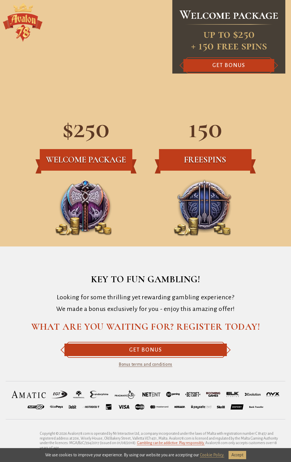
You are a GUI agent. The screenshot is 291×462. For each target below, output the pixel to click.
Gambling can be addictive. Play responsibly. (171, 443)
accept (237, 455)
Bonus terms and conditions (145, 364)
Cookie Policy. (212, 455)
